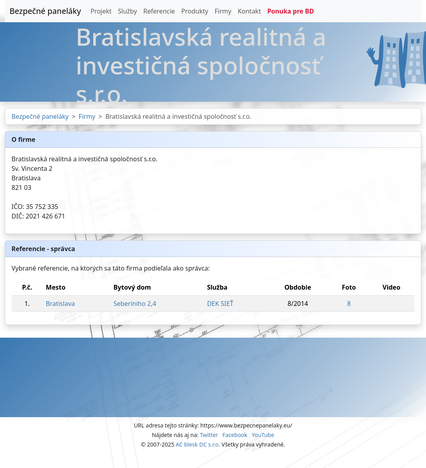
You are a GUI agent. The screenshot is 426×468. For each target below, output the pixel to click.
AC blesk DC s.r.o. (198, 444)
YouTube (263, 435)
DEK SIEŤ (220, 303)
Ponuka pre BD (290, 11)
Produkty (194, 11)
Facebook (234, 435)
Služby (127, 11)
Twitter (209, 435)
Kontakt (249, 11)
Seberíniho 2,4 (135, 303)
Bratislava (60, 303)
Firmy (222, 11)
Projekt (101, 11)
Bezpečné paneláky (45, 11)
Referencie (159, 11)
